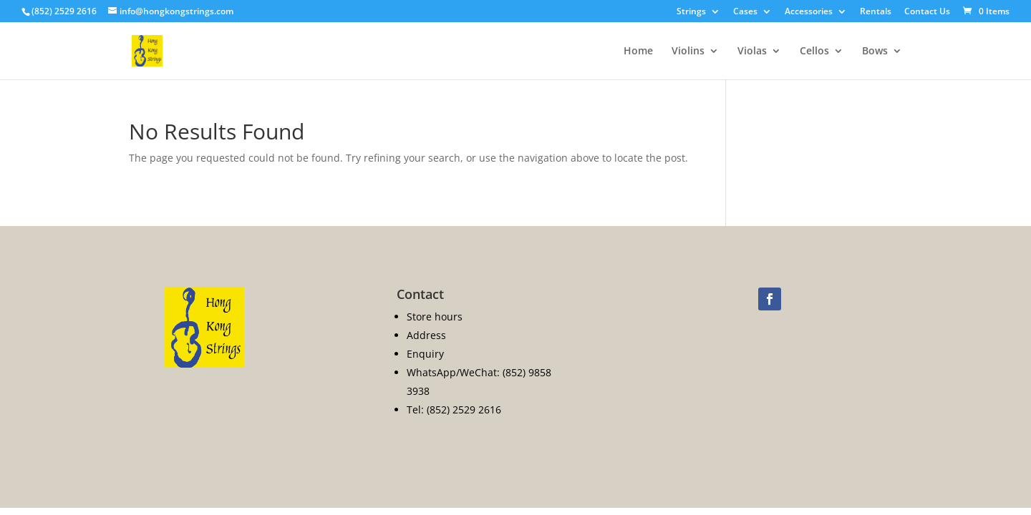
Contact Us (927, 12)
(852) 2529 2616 (64, 11)
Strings (691, 12)
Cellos (814, 51)
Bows (875, 51)
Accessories (809, 12)
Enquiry (425, 353)
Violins (688, 51)
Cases (745, 12)
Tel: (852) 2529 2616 (454, 409)
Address (426, 335)
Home (638, 51)
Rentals (875, 12)
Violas (752, 51)
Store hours (435, 316)
